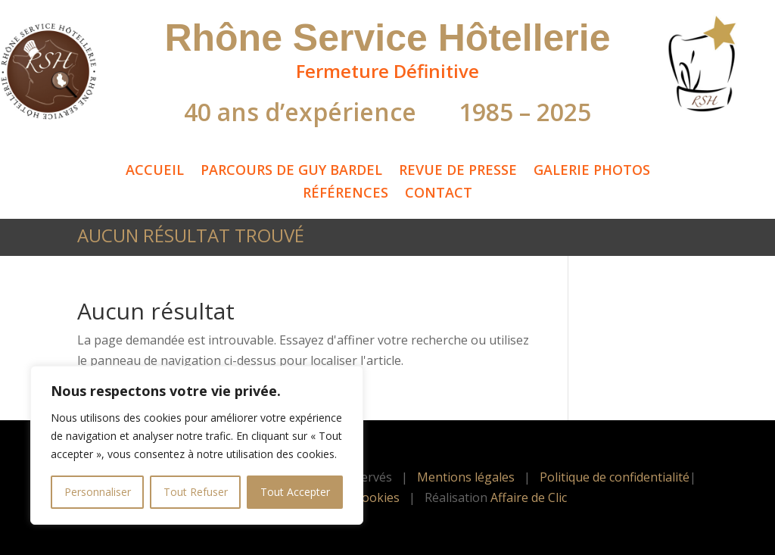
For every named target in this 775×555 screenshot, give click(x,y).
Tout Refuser (195, 492)
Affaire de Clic (528, 497)
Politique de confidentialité (614, 477)
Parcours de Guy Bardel (291, 171)
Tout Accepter (295, 492)
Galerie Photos (592, 171)
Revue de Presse (458, 171)
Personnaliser (97, 492)
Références (345, 194)
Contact (438, 194)
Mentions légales (466, 477)
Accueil (155, 171)
